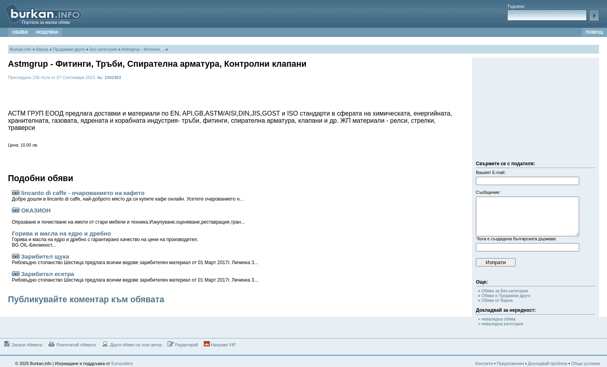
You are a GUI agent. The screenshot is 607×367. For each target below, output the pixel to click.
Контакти (484, 363)
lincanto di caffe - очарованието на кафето (128, 195)
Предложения (510, 363)
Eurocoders (122, 363)
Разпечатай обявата (72, 344)
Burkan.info (20, 49)
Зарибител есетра (135, 276)
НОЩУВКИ (47, 32)
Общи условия (585, 363)
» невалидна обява (496, 319)
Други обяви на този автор (131, 344)
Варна (42, 49)
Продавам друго (69, 49)
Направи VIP (220, 344)
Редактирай (183, 344)
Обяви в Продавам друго (504, 295)
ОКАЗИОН (128, 216)
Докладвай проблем (547, 363)
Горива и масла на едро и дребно (105, 239)
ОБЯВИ (20, 32)
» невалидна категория (500, 323)
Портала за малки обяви (46, 22)
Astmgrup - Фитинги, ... (144, 49)
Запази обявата (22, 344)
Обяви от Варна (495, 300)
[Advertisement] (535, 111)
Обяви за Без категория (503, 290)
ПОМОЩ (594, 32)
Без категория (103, 49)
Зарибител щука (135, 259)
